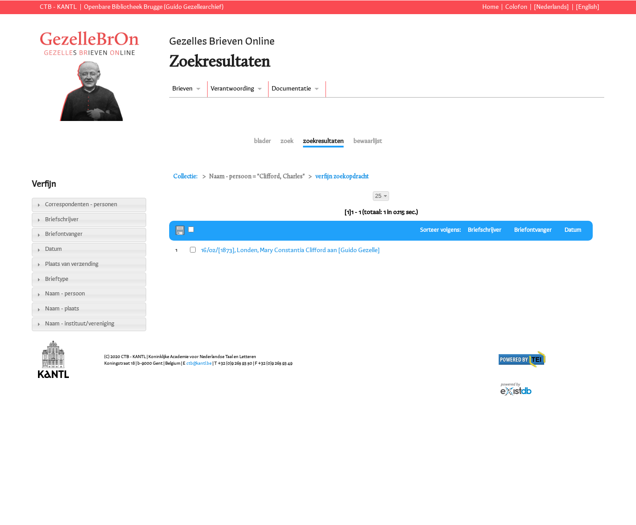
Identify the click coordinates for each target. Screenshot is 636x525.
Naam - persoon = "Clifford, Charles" (257, 177)
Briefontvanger (64, 234)
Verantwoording (232, 89)
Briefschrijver (62, 220)
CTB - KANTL (58, 7)
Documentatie (291, 89)
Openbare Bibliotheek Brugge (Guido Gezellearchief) (153, 7)
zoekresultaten (323, 141)
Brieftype (56, 279)
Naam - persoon (65, 294)
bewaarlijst (367, 141)
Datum (53, 249)
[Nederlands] (551, 7)
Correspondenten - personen (81, 205)
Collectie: (186, 177)
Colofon (516, 7)
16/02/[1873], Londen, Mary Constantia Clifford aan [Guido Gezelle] (290, 250)
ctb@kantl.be (199, 363)
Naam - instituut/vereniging (79, 324)
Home (490, 7)
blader (262, 141)
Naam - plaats (62, 309)
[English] (587, 7)
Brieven (182, 89)
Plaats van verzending (71, 264)
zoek (286, 141)
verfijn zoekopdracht (342, 177)
